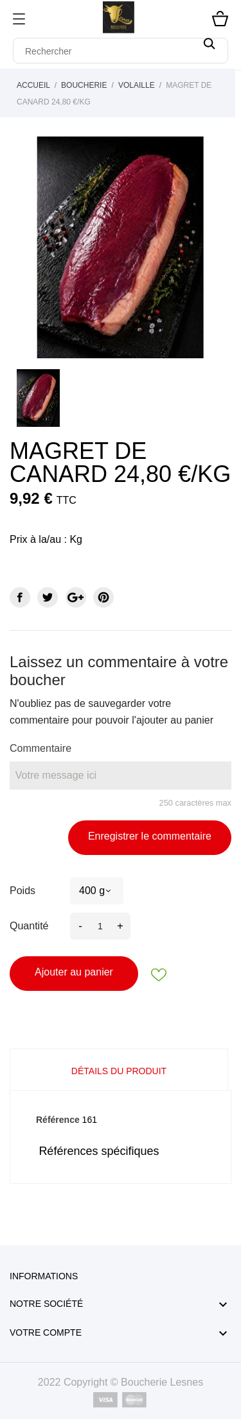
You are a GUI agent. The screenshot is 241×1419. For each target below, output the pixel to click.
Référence (58, 1120)
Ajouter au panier (74, 972)
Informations (44, 1276)
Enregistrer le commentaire (149, 836)
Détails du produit (118, 1071)
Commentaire (40, 748)
